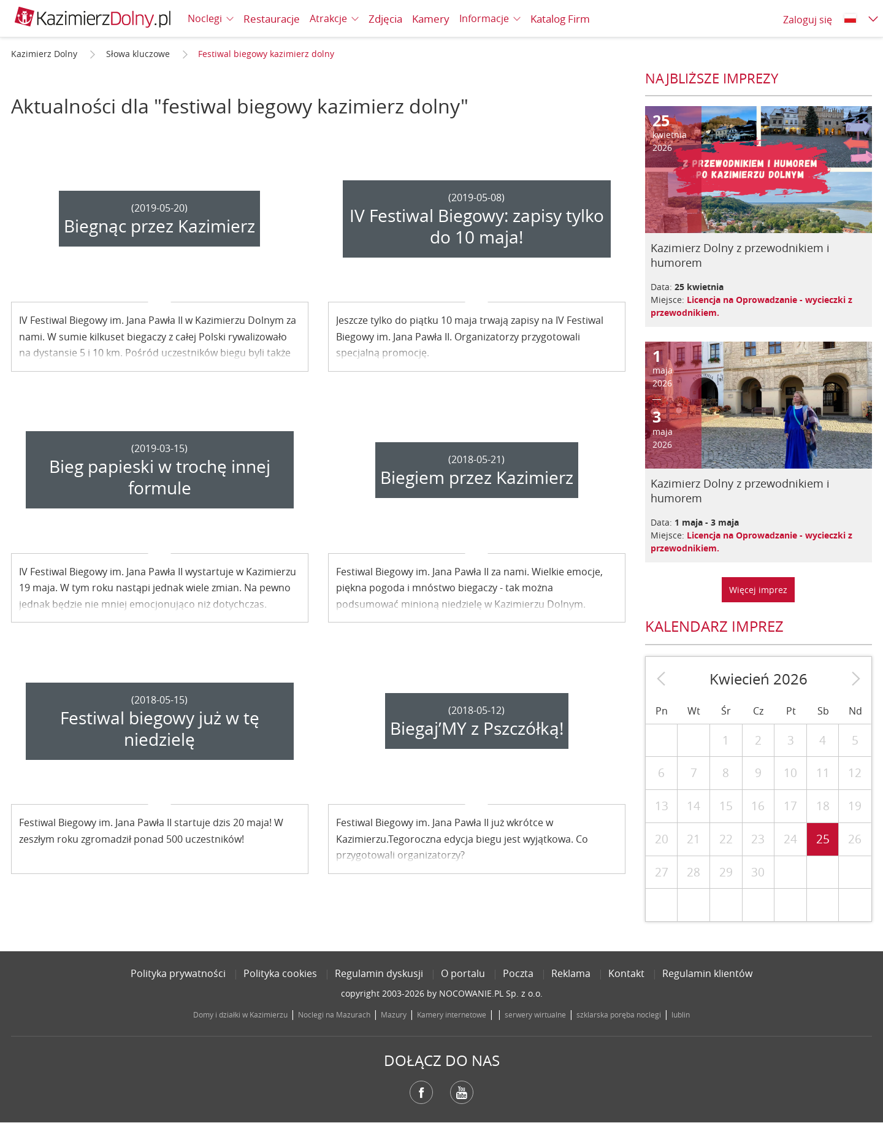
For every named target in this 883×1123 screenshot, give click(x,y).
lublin (680, 1014)
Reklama (571, 973)
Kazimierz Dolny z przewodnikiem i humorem (740, 255)
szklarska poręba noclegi (618, 1014)
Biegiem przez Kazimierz (476, 477)
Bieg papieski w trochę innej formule (159, 477)
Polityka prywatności (178, 973)
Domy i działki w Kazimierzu (240, 1014)
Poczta (518, 973)
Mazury (394, 1014)
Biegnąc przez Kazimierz (159, 226)
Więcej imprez (758, 590)
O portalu (463, 973)
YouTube (461, 1092)
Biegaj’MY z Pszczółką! (477, 728)
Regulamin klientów (707, 973)
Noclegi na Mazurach (334, 1014)
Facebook (421, 1092)
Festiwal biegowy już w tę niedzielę (159, 729)
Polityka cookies (280, 973)
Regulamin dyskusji (379, 973)
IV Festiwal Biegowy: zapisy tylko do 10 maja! (477, 226)
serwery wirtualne (535, 1014)
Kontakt (626, 973)
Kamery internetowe (451, 1014)
